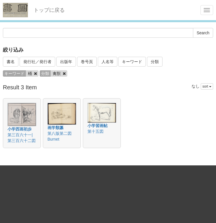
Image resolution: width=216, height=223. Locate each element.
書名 (11, 61)
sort (206, 86)
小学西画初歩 (19, 129)
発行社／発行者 (37, 61)
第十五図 (95, 131)
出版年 (66, 61)
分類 (155, 61)
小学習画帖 (97, 125)
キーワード (132, 61)
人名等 (108, 61)
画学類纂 (55, 127)
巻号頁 (87, 61)
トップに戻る (49, 10)
